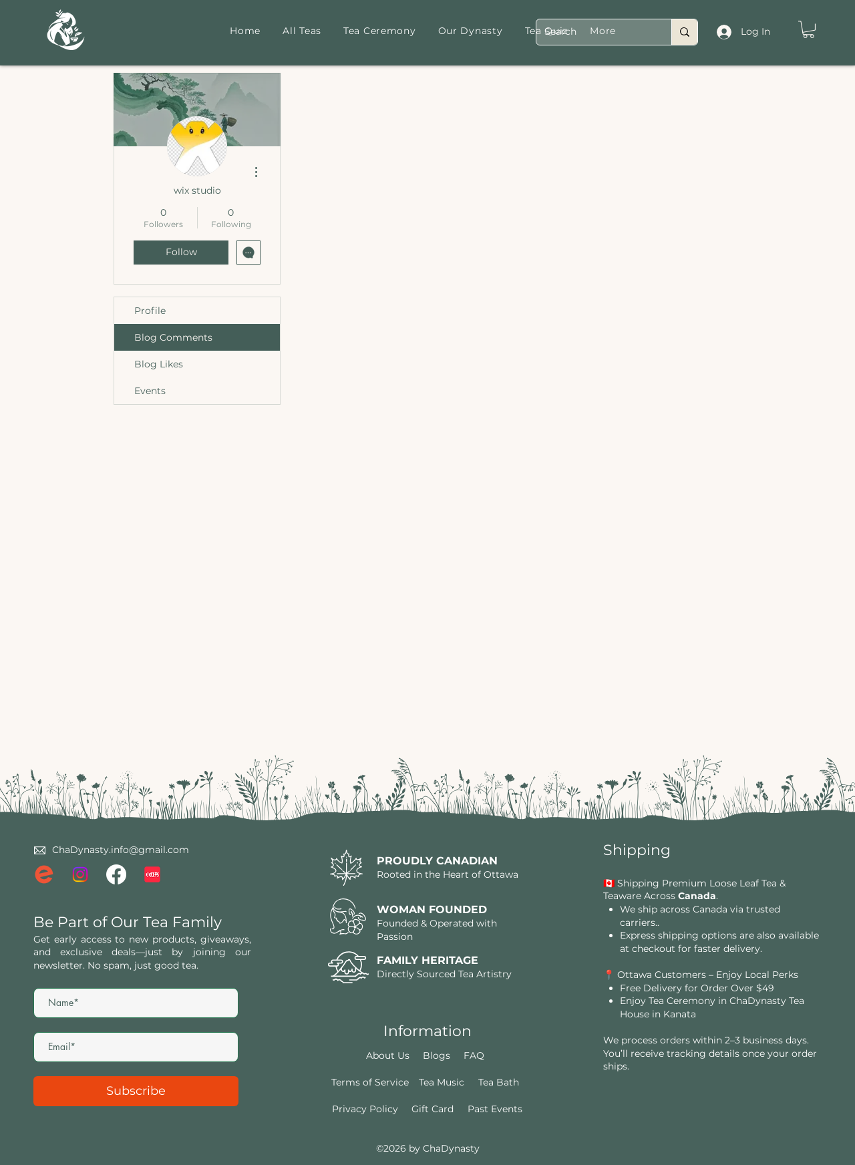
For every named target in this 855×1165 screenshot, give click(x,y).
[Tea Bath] (499, 1082)
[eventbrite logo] (44, 874)
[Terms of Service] (370, 1082)
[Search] (593, 32)
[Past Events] (495, 1109)
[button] (808, 29)
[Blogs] (437, 1055)
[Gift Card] (433, 1109)
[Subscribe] (135, 1091)
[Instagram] (80, 874)
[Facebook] (116, 874)
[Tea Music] (441, 1082)
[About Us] (388, 1055)
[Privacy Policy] (365, 1109)
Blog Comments (173, 337)
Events (150, 391)
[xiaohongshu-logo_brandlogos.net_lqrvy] (152, 874)
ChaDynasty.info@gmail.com (120, 850)
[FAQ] (474, 1055)
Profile (150, 311)
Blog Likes (158, 364)
